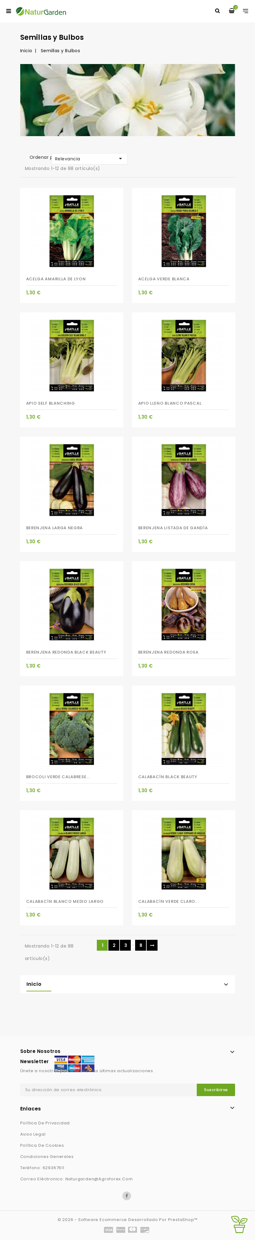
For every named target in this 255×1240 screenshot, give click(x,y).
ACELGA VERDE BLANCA (164, 279)
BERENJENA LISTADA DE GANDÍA (173, 528)
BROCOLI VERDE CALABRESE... (58, 777)
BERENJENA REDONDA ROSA (168, 652)
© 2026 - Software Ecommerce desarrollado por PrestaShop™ (128, 1220)
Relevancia (89, 158)
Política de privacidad (45, 1123)
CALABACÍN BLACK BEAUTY (167, 777)
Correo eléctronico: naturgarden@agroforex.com (76, 1179)
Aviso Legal (33, 1134)
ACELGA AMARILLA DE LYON (56, 279)
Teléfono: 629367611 (42, 1168)
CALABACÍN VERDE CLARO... (168, 901)
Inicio (34, 984)
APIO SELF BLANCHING (50, 403)
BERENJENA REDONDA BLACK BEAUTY (66, 652)
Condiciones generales (47, 1157)
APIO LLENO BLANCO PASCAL (170, 403)
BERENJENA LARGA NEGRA (54, 528)
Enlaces (30, 1108)
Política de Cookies (42, 1145)
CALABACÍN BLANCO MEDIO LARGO (65, 901)
